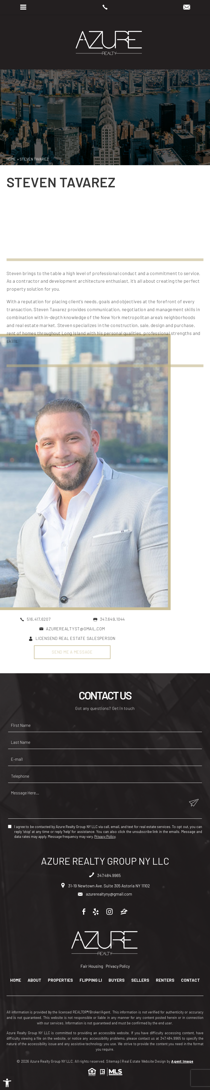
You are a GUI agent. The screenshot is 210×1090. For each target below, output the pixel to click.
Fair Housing (91, 966)
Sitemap (112, 1061)
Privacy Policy (104, 836)
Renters (165, 980)
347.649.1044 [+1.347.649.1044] (42, 619)
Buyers (117, 980)
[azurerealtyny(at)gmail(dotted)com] (186, 7)
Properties (60, 980)
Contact (190, 980)
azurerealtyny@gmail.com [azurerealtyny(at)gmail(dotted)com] (105, 893)
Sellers (140, 980)
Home (15, 980)
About (34, 980)
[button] (7, 1083)
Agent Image (182, 1061)
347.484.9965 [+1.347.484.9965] (105, 875)
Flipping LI (91, 980)
